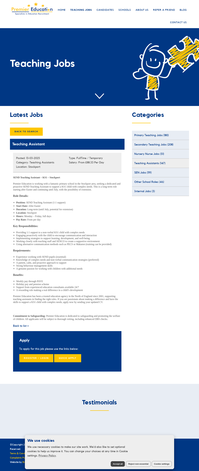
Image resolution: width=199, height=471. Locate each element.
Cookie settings (161, 464)
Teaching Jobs (81, 10)
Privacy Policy (47, 455)
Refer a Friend (164, 10)
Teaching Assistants (149, 163)
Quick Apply (67, 358)
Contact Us (178, 22)
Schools (124, 10)
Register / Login (36, 358)
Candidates (105, 10)
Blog (183, 10)
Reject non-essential (138, 464)
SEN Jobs (143, 172)
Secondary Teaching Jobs (153, 144)
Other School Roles (149, 181)
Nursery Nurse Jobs (149, 153)
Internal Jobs (144, 191)
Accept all (118, 464)
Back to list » (21, 325)
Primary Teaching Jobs (151, 135)
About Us (142, 10)
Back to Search (26, 132)
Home (62, 10)
